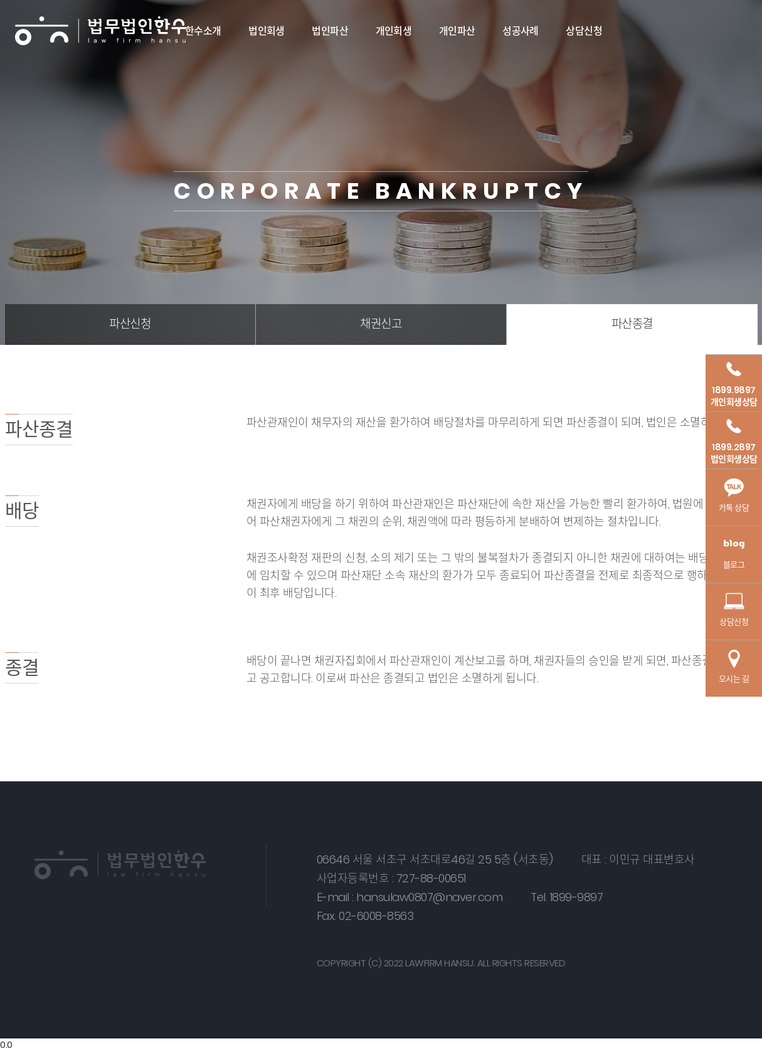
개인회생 (394, 31)
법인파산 (330, 31)
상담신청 (584, 31)
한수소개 (203, 31)
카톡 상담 (734, 496)
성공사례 (520, 31)
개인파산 (457, 31)
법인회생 (266, 31)
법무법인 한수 (101, 31)
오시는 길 (734, 667)
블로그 (733, 553)
